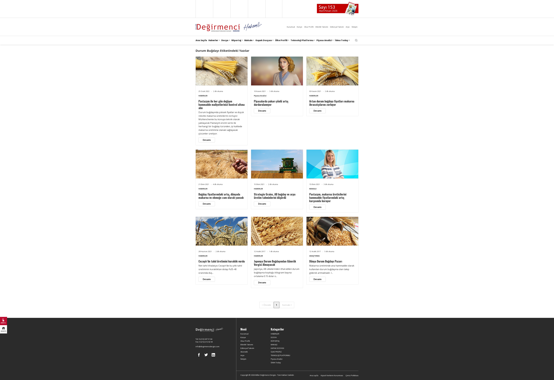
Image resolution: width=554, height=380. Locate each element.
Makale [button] (248, 40)
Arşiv (348, 27)
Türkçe (274, 9)
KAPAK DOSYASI (277, 348)
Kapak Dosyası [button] (264, 40)
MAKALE (312, 188)
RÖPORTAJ (275, 341)
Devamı (207, 139)
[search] (356, 40)
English (204, 9)
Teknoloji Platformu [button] (302, 40)
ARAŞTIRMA (314, 256)
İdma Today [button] (341, 40)
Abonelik (244, 352)
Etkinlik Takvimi (322, 27)
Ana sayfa (314, 375)
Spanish (221, 9)
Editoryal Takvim (337, 27)
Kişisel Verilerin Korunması (332, 375)
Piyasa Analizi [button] (324, 40)
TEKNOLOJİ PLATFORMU (280, 355)
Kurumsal (291, 27)
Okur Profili (309, 27)
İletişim (354, 27)
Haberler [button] (213, 40)
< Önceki (266, 304)
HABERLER (202, 95)
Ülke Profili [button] (281, 40)
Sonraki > (287, 304)
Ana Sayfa (201, 40)
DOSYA (274, 337)
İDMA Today (276, 362)
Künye (299, 27)
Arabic (239, 9)
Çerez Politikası (352, 375)
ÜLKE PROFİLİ (276, 352)
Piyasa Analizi (260, 95)
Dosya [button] (224, 40)
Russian (256, 9)
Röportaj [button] (236, 40)
